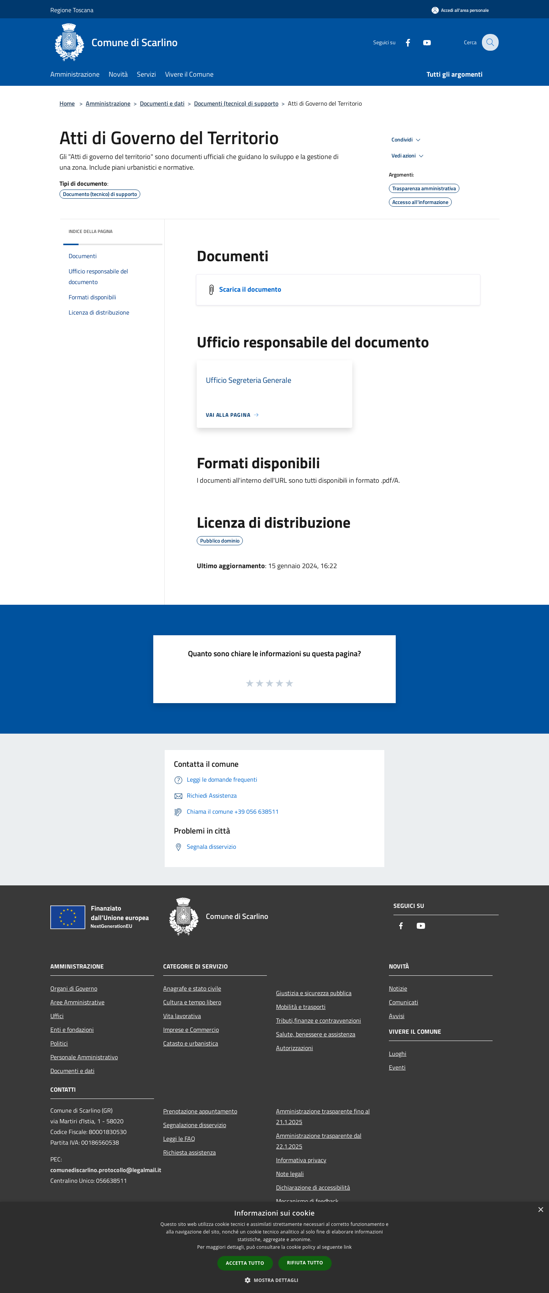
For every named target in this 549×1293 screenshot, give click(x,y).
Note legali (290, 1173)
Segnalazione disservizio (194, 1124)
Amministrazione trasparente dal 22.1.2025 (318, 1141)
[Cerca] (489, 42)
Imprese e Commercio (191, 1029)
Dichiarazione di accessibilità (313, 1187)
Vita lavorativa (182, 1015)
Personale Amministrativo (84, 1057)
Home (67, 103)
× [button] (540, 1210)
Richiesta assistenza (189, 1152)
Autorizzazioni (294, 1047)
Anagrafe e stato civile (192, 988)
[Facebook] (402, 42)
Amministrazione (108, 103)
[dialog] (274, 1247)
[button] (274, 1280)
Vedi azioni (409, 156)
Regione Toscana (71, 9)
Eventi (397, 1067)
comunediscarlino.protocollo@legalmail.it (105, 1169)
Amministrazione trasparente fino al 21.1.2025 (323, 1116)
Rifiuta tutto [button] (305, 1262)
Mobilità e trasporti (301, 1006)
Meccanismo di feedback (307, 1201)
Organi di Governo (73, 988)
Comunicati (403, 1002)
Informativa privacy (301, 1160)
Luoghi (397, 1053)
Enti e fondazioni (72, 1029)
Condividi (407, 140)
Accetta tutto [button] (245, 1263)
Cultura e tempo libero (192, 1002)
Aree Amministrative (77, 1002)
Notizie (398, 988)
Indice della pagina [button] (90, 231)
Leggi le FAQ (179, 1138)
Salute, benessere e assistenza (315, 1034)
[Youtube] (421, 42)
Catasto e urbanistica (190, 1043)
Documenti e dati (162, 103)
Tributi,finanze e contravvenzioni (318, 1020)
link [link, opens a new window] (348, 1247)
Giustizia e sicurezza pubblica (314, 992)
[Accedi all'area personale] (460, 10)
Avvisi (397, 1015)
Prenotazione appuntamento (200, 1111)
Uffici (57, 1015)
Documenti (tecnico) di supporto (236, 103)
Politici (59, 1043)
